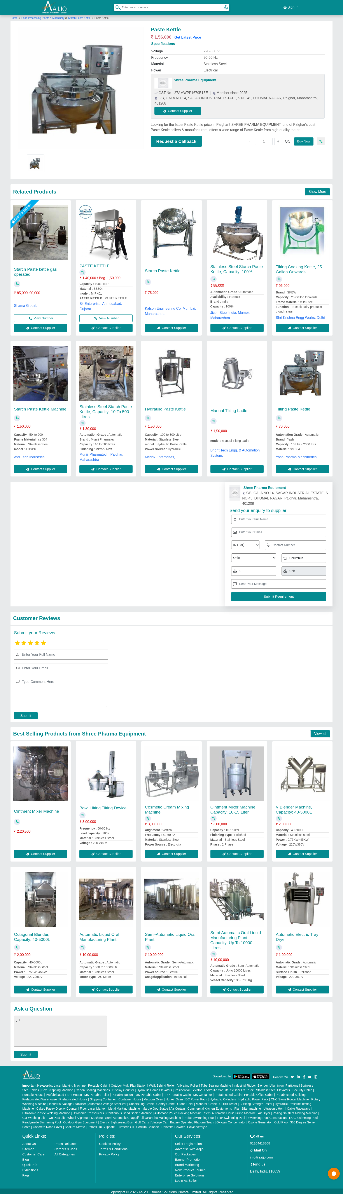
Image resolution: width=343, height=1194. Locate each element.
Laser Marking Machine (70, 1083)
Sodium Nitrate (75, 1125)
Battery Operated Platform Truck (192, 1120)
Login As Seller (186, 1178)
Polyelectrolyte (197, 1125)
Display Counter (123, 1088)
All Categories (64, 1152)
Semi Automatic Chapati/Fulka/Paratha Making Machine (143, 1116)
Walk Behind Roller (162, 1083)
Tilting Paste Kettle (293, 407)
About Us (29, 1142)
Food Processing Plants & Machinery (43, 16)
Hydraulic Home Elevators (154, 1088)
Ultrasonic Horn (273, 1106)
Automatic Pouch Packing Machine (178, 1111)
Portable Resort (122, 1092)
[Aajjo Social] (292, 1075)
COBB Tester (228, 1102)
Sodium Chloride (147, 1125)
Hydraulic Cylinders (223, 1097)
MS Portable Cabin (148, 1092)
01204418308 (260, 1141)
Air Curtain (177, 1106)
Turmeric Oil (125, 1125)
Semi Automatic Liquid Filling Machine (230, 1111)
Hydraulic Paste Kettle (165, 407)
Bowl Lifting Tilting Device (102, 806)
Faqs (26, 1173)
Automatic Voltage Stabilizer (107, 1102)
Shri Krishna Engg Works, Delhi (300, 316)
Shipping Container (103, 1097)
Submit (25, 714)
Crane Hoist (185, 1102)
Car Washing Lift (33, 1116)
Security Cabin (302, 1088)
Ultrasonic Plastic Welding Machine (46, 1111)
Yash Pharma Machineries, (297, 455)
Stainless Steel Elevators (273, 1088)
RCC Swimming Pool (303, 1116)
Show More (317, 190)
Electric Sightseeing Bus (116, 1120)
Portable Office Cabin (258, 1092)
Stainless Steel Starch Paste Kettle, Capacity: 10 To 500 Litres (105, 409)
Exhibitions (30, 1168)
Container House (129, 1097)
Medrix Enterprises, (160, 455)
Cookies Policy (110, 1142)
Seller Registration (188, 1142)
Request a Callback (176, 139)
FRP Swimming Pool (231, 1116)
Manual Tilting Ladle (228, 409)
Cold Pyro (281, 1120)
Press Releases (65, 1142)
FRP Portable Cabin (177, 1092)
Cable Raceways (298, 1106)
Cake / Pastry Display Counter (56, 1106)
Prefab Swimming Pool (199, 1116)
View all (320, 732)
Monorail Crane (206, 1102)
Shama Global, (25, 304)
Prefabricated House (74, 1097)
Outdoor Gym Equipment (80, 1120)
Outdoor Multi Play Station (129, 1083)
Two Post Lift (56, 1116)
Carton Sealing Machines (93, 1088)
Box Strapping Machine (57, 1088)
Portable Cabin (98, 1083)
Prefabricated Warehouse (39, 1097)
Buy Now (303, 139)
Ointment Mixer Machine (36, 809)
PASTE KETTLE (94, 264)
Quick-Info (29, 1163)
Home (14, 16)
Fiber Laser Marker (93, 1106)
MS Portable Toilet (96, 1092)
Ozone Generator (260, 1120)
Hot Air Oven (174, 1097)
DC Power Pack (196, 1097)
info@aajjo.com (261, 1155)
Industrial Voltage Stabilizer (67, 1102)
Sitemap (28, 1147)
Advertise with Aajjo (189, 1147)
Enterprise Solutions (189, 1173)
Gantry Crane (165, 1102)
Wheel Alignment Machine (85, 1116)
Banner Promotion (188, 1157)
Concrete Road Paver (47, 1125)
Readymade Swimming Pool (41, 1120)
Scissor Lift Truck (242, 1088)
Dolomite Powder (173, 1125)
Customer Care (33, 1152)
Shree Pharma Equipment (195, 78)
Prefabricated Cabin (228, 1092)
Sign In (291, 7)
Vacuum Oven (153, 1097)
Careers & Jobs (65, 1147)
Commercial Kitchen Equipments (209, 1106)
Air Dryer (264, 1111)
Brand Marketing (187, 1163)
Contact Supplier (179, 109)
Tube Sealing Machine (216, 1083)
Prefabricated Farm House (64, 1092)
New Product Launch (190, 1168)
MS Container (202, 1092)
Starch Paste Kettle (79, 16)
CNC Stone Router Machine (290, 1097)
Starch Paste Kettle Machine (40, 407)
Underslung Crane (141, 1102)
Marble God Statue (155, 1106)
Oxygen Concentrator (231, 1120)
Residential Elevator (188, 1088)
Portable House (33, 1092)
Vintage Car (159, 1120)
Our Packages (185, 1152)
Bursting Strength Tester (256, 1102)
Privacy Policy (109, 1152)
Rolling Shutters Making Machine (295, 1111)
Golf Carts (142, 1120)
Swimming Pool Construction (267, 1116)
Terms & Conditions (113, 1147)
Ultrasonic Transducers (88, 1111)
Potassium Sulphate (101, 1125)
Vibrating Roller (187, 1083)
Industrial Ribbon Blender (251, 1083)
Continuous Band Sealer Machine (129, 1111)
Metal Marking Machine (124, 1106)
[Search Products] (116, 6)
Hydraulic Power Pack (253, 1097)
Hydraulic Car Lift (216, 1088)
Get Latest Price (187, 35)
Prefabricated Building (291, 1092)
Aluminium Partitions (284, 1083)
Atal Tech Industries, (30, 455)
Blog (25, 1157)
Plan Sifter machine (247, 1106)
